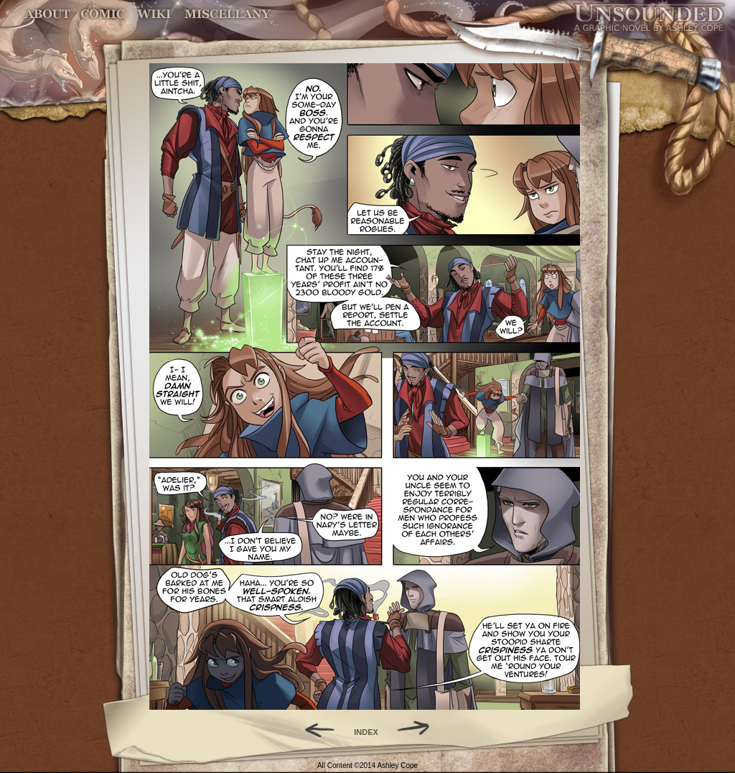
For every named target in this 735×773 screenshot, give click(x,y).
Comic (103, 14)
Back (314, 728)
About (48, 14)
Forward (418, 728)
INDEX (366, 732)
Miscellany (227, 14)
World (155, 14)
